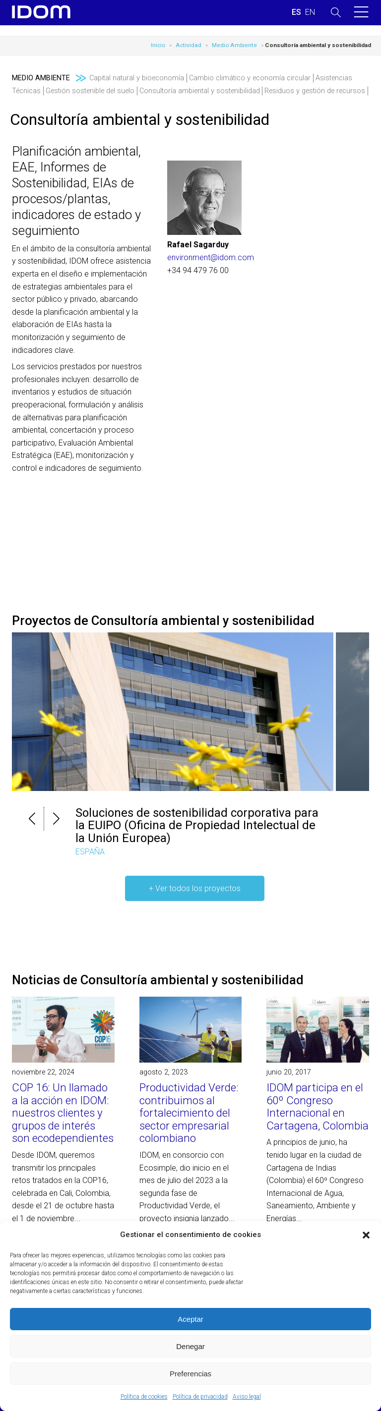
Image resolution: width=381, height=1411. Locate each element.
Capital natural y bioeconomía (136, 78)
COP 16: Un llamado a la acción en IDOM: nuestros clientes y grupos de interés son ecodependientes (63, 1112)
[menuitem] (296, 12)
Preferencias (190, 1373)
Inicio (158, 45)
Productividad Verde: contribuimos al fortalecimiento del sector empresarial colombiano (189, 1112)
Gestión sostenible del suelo (90, 91)
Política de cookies (144, 1396)
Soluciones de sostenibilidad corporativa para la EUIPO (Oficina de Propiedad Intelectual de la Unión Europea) (196, 825)
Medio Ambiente (234, 45)
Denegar (190, 1346)
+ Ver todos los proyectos (195, 888)
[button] (366, 1235)
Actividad (188, 45)
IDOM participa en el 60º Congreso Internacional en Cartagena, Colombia (317, 1106)
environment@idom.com (210, 257)
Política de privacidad (200, 1396)
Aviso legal (247, 1396)
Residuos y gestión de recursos (314, 91)
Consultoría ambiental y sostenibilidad (199, 91)
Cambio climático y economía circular (250, 78)
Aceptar (190, 1319)
